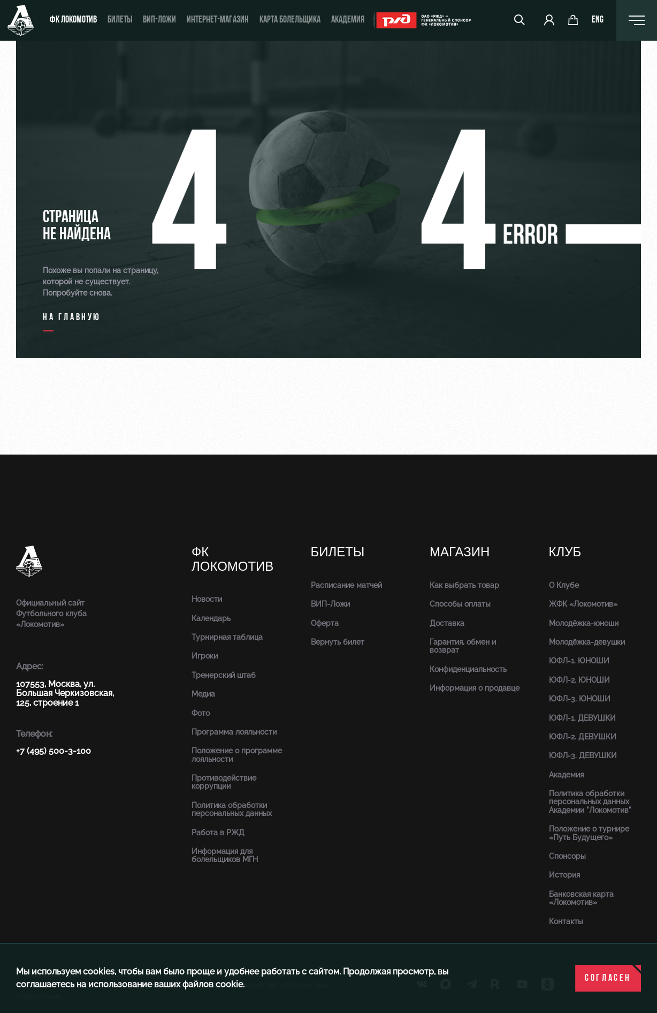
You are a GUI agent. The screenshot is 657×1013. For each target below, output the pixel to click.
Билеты (120, 20)
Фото (201, 713)
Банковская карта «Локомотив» (581, 898)
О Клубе (564, 585)
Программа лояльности (234, 732)
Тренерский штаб (224, 675)
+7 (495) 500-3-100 (53, 751)
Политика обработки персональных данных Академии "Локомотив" (590, 801)
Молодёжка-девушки (587, 642)
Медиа (203, 694)
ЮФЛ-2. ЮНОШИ (579, 680)
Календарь (211, 618)
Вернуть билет (337, 642)
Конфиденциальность (468, 669)
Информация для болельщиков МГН (225, 855)
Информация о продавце (475, 688)
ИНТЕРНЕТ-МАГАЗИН (218, 20)
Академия (347, 20)
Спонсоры (567, 856)
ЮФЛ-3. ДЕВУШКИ (583, 755)
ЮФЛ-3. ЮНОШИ (579, 698)
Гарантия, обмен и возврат (463, 646)
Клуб (565, 552)
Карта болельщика (289, 20)
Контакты (566, 921)
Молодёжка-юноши (583, 623)
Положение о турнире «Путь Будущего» (589, 833)
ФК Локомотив (73, 20)
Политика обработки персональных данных (232, 809)
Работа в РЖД (218, 832)
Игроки (205, 656)
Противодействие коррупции (224, 782)
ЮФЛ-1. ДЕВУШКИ (582, 718)
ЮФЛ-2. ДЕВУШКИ (582, 736)
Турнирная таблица (227, 637)
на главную (72, 318)
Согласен (608, 978)
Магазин (460, 552)
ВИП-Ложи (330, 604)
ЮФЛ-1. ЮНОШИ (579, 660)
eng (597, 20)
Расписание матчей (346, 585)
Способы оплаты (460, 604)
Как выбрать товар (464, 585)
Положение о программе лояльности (237, 754)
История (564, 875)
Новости (207, 599)
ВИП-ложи (159, 20)
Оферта (325, 623)
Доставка (447, 623)
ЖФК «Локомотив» (583, 604)
